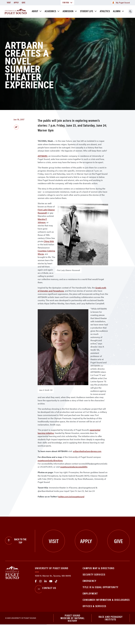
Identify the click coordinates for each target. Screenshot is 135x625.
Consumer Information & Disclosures (106, 600)
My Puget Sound (121, 2)
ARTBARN (42, 155)
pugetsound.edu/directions (50, 460)
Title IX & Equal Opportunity (100, 587)
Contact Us (45, 589)
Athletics (105, 11)
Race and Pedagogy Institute (111, 618)
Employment (90, 593)
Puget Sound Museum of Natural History (73, 618)
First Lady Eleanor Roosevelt (46, 211)
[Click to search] (130, 11)
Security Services (94, 574)
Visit (9, 2)
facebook (36, 581)
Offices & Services (94, 606)
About (35, 11)
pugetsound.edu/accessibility (73, 466)
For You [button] (67, 2)
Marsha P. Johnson (42, 221)
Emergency (89, 581)
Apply (16, 2)
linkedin (45, 581)
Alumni (116, 11)
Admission (68, 11)
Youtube (50, 581)
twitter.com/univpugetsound (71, 496)
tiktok (56, 581)
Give (23, 2)
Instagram (40, 581)
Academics (50, 11)
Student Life (86, 11)
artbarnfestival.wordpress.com (87, 451)
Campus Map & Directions (98, 568)
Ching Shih (49, 241)
